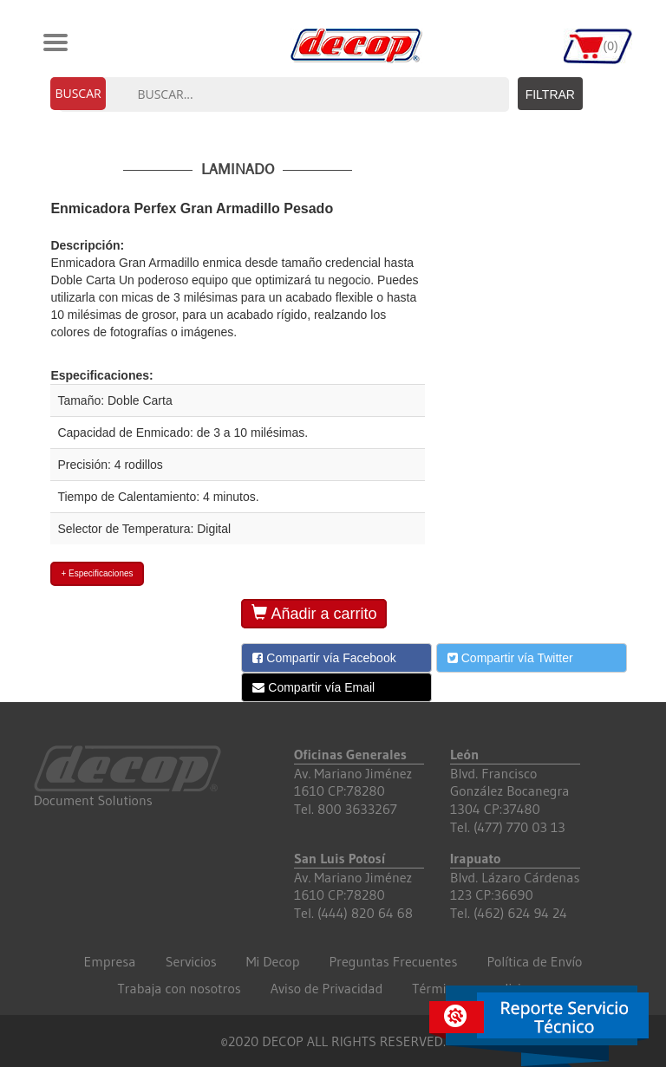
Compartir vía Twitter (510, 658)
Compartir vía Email (313, 687)
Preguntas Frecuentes (393, 961)
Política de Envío (534, 961)
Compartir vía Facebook (323, 658)
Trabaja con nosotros (178, 988)
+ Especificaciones (97, 573)
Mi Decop (273, 961)
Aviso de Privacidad (327, 988)
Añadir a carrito (313, 613)
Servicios (191, 961)
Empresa (110, 961)
